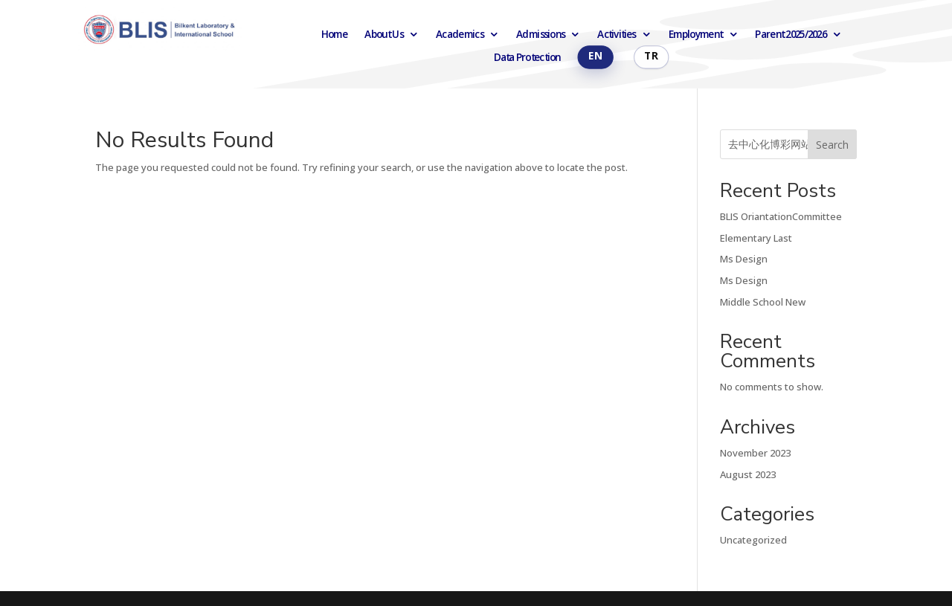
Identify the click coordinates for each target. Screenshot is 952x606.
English (595, 57)
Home (334, 34)
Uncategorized (753, 540)
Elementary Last (756, 238)
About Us (383, 34)
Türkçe (651, 57)
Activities (616, 34)
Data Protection (527, 57)
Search (832, 145)
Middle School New (762, 302)
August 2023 (748, 474)
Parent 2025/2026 (790, 34)
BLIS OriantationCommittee (781, 216)
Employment (695, 34)
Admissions (540, 34)
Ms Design (744, 258)
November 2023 (755, 453)
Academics (459, 34)
